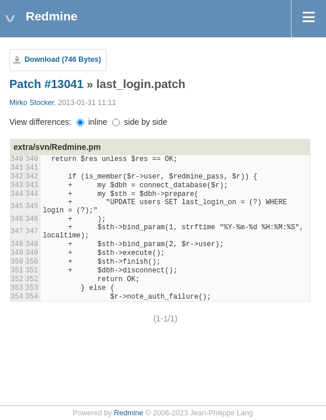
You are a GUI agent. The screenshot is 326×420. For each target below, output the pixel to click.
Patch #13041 (46, 84)
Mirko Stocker (31, 103)
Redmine (128, 413)
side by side (139, 122)
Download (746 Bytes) (63, 59)
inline (92, 122)
